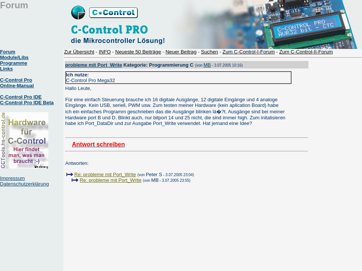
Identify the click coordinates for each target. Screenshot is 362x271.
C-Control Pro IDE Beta (27, 102)
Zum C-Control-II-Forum (306, 52)
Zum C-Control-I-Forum (248, 52)
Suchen (209, 52)
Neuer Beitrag (181, 52)
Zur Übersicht (79, 52)
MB (207, 65)
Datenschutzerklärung (24, 184)
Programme (13, 63)
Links (6, 69)
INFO (105, 52)
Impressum (12, 178)
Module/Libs (14, 57)
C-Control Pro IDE (21, 97)
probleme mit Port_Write (93, 65)
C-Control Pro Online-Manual (17, 82)
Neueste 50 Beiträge (138, 52)
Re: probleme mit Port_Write (105, 174)
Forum (7, 52)
